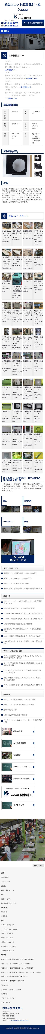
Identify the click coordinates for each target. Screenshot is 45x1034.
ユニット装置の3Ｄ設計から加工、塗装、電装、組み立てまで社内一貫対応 (23, 657)
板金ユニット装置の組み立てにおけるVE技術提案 (17, 968)
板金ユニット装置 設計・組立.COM (12, 981)
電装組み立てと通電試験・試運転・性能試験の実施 (23, 589)
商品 (2, 894)
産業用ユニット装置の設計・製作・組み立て (20, 573)
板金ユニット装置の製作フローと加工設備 (20, 699)
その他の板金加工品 (7, 951)
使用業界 (4, 916)
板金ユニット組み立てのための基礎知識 (19, 705)
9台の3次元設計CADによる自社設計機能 (19, 608)
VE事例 (3, 847)
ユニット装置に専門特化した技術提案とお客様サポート (23, 686)
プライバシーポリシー (8, 998)
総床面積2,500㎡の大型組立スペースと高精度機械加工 (22, 630)
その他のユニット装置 (8, 946)
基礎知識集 (5, 877)
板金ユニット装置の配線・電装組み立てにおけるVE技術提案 (21, 972)
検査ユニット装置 (7, 938)
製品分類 (4, 912)
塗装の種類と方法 (10, 710)
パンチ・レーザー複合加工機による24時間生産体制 (23, 613)
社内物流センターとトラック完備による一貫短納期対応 (23, 642)
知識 (2, 873)
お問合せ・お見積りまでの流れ (11, 989)
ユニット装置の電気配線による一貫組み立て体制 (22, 636)
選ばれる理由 (5, 827)
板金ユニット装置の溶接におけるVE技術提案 (16, 964)
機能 (2, 920)
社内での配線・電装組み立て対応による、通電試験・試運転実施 (22, 679)
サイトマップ (5, 1002)
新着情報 (4, 853)
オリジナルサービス (7, 832)
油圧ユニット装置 (7, 933)
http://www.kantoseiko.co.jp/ (19, 1020)
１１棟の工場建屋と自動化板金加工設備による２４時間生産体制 (23, 664)
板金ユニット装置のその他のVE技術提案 (14, 976)
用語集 (3, 886)
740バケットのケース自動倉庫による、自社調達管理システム (23, 602)
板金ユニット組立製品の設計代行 (16, 583)
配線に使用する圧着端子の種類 (15, 715)
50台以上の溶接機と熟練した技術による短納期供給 (23, 619)
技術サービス (5, 899)
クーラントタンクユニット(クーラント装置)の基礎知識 (23, 721)
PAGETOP (38, 865)
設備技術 (4, 837)
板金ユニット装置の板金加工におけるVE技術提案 (17, 959)
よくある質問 (5, 882)
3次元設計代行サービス (9, 903)
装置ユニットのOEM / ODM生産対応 (17, 578)
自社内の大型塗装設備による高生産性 (18, 624)
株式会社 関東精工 (20, 1028)
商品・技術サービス (7, 890)
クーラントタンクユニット (10, 929)
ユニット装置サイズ (7, 925)
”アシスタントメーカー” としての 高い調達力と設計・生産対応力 (22, 671)
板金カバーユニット (18, 216)
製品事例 (4, 842)
